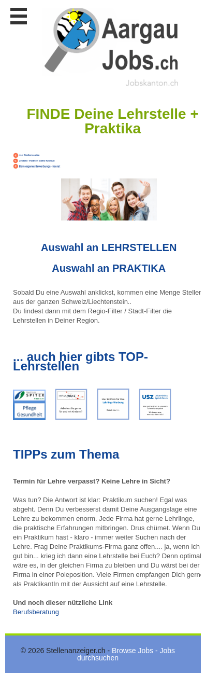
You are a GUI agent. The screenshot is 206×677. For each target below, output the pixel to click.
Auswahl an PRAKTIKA (109, 268)
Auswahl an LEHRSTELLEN (108, 247)
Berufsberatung (36, 612)
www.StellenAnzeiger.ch (111, 47)
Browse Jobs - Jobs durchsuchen (126, 654)
